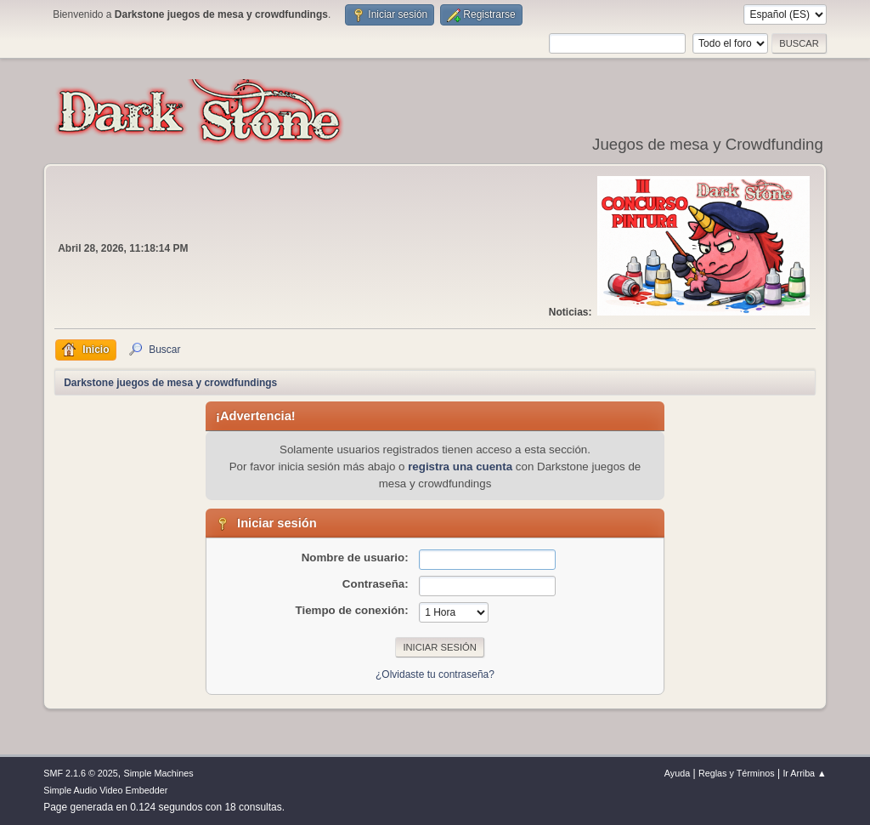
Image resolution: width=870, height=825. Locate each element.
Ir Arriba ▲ (804, 773)
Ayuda (677, 773)
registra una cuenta (460, 466)
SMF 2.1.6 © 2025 (80, 773)
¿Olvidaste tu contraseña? (435, 674)
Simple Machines (159, 773)
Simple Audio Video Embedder (105, 790)
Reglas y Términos (736, 773)
